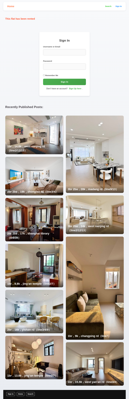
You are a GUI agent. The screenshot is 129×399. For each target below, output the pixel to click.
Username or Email (51, 47)
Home (10, 6)
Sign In (118, 6)
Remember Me (50, 75)
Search (108, 6)
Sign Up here (75, 89)
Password (47, 61)
